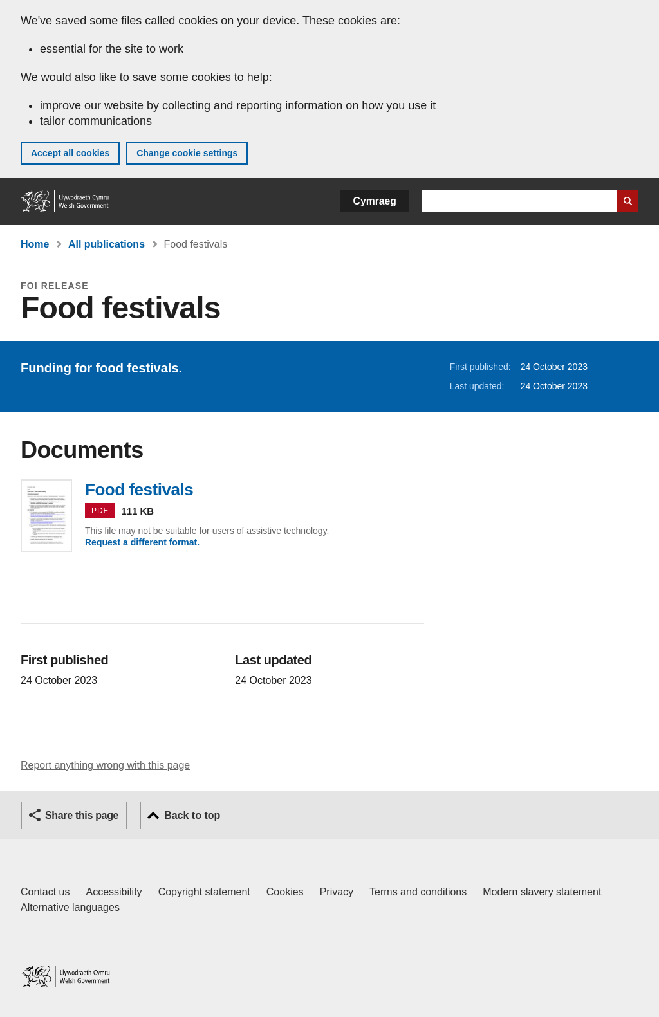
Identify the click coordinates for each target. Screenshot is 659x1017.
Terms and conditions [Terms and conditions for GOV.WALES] (418, 891)
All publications (106, 244)
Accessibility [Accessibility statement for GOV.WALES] (114, 891)
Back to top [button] (192, 815)
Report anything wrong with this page (105, 765)
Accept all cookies (70, 153)
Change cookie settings (186, 153)
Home (35, 244)
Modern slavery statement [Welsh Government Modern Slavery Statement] (542, 891)
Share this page (81, 815)
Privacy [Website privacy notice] (336, 891)
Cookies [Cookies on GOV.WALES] (285, 891)
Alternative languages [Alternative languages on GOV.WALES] (70, 907)
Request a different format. (142, 542)
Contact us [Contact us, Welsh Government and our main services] (45, 891)
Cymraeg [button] (374, 201)
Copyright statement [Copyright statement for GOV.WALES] (204, 891)
